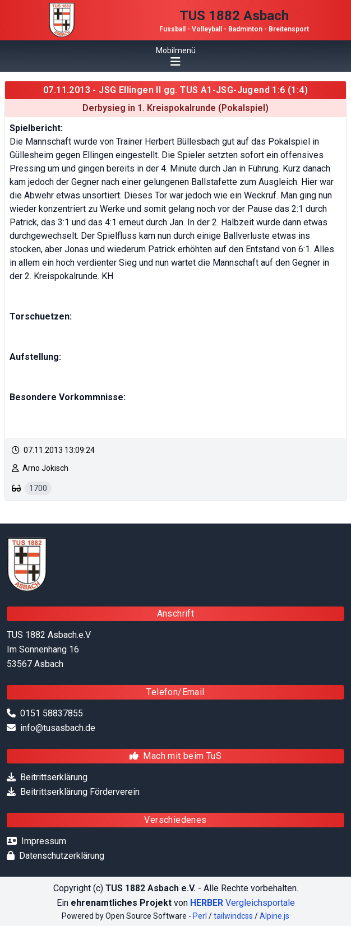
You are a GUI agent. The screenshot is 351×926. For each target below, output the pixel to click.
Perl (200, 915)
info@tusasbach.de (57, 728)
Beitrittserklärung (53, 777)
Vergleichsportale (242, 902)
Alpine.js (274, 915)
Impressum (43, 841)
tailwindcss (233, 915)
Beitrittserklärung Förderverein (80, 791)
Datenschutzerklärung (61, 855)
